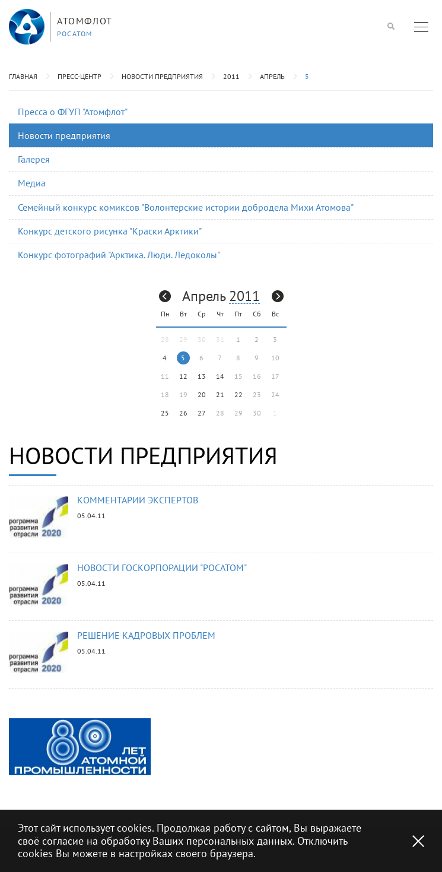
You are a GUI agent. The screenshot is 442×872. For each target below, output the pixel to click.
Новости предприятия (162, 76)
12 (183, 376)
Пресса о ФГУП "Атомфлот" (73, 112)
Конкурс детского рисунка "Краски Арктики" (110, 231)
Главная (23, 76)
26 (183, 412)
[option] (80, 746)
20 (202, 394)
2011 (231, 76)
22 (238, 394)
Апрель (272, 76)
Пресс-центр (79, 76)
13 (202, 376)
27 (202, 412)
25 (165, 412)
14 (220, 376)
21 (220, 394)
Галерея (34, 159)
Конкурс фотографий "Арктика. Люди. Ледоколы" (119, 255)
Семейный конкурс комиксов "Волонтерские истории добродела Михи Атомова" (186, 207)
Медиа (32, 183)
